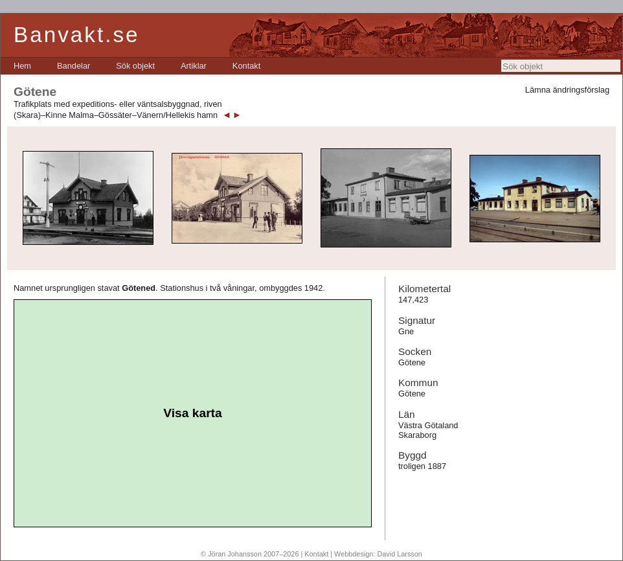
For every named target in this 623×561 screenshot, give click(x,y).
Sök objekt (135, 66)
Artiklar (194, 66)
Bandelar (73, 66)
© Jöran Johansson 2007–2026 (250, 554)
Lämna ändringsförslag (567, 90)
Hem (22, 66)
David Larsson (399, 554)
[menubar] (137, 66)
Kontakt (246, 66)
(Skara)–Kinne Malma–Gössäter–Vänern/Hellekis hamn (116, 115)
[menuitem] (22, 66)
